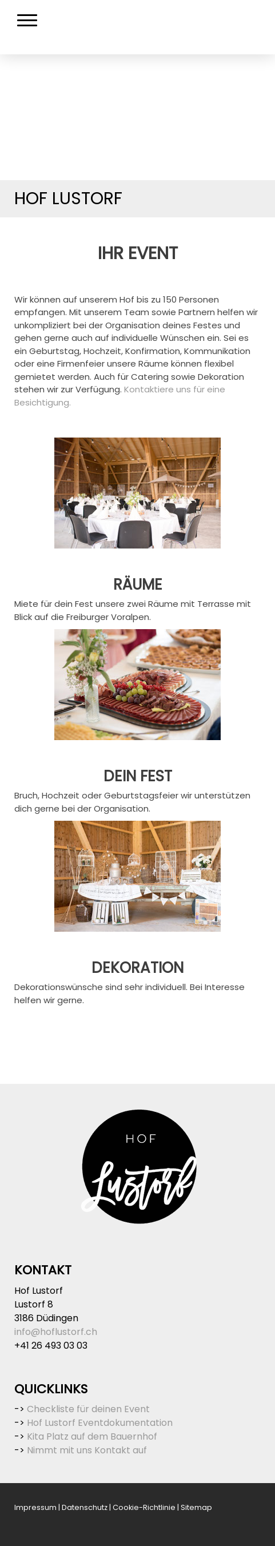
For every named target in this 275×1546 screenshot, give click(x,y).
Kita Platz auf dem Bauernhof (92, 1436)
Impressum (35, 1507)
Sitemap (196, 1507)
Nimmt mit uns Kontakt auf (87, 1450)
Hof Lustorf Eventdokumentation (100, 1422)
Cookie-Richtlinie (144, 1507)
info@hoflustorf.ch (55, 1331)
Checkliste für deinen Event (88, 1409)
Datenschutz (84, 1507)
